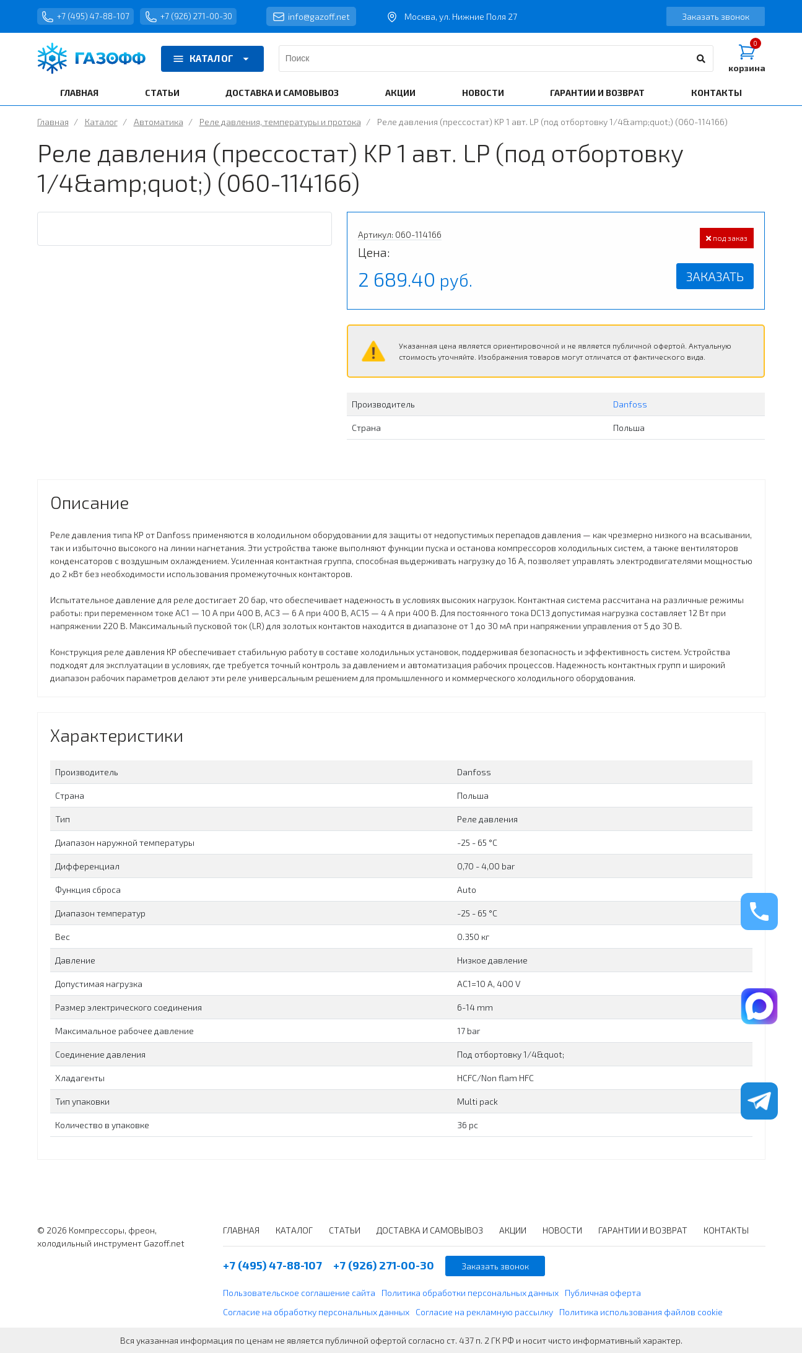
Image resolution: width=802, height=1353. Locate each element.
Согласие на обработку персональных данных (316, 1312)
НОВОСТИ (483, 92)
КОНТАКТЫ (716, 92)
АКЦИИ (400, 92)
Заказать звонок (715, 16)
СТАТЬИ (162, 92)
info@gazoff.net (325, 17)
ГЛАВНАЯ (79, 92)
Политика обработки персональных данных (470, 1292)
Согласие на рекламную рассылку (484, 1312)
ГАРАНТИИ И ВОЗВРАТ (597, 92)
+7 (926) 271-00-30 (198, 17)
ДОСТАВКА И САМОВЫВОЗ (282, 92)
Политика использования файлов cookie (641, 1312)
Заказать (715, 276)
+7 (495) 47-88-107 (88, 17)
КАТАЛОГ (212, 59)
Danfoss (630, 404)
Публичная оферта (603, 1292)
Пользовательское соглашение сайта (299, 1292)
